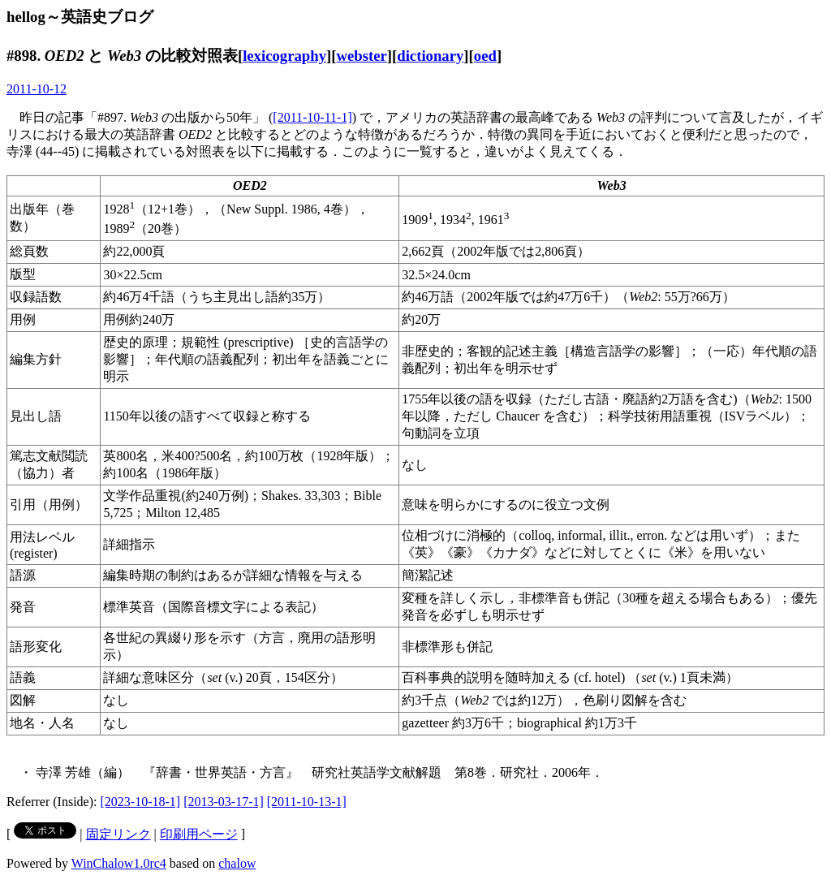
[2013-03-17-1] (223, 802)
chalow (237, 863)
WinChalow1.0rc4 (118, 863)
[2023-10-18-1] (141, 802)
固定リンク (118, 834)
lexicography (284, 55)
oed (485, 55)
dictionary (430, 55)
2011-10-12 (36, 89)
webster (361, 55)
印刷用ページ (199, 834)
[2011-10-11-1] (312, 117)
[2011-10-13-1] (307, 802)
